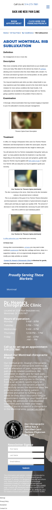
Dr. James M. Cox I (38, 489)
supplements (14, 250)
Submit (26, 468)
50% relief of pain (34, 161)
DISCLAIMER (41, 485)
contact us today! (36, 409)
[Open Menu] (48, 7)
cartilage (43, 69)
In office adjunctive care (11, 238)
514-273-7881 (31, 4)
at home (27, 247)
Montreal (12, 289)
